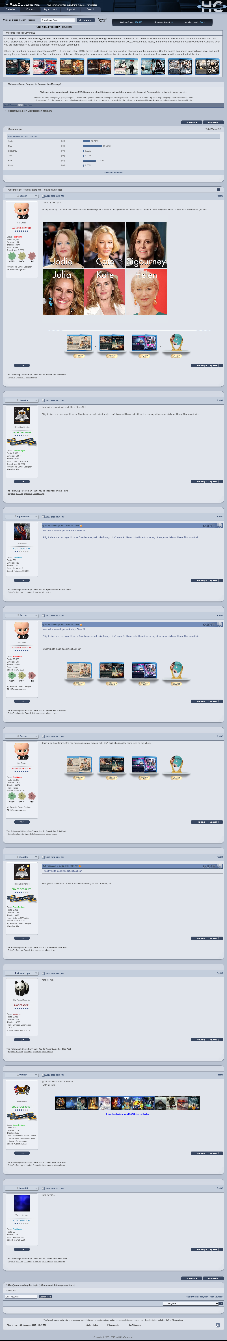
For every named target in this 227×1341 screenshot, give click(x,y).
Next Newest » (216, 1297)
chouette (23, 400)
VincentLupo (31, 377)
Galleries (10, 9)
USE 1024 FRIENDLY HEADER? (54, 27)
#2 (222, 400)
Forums (30, 9)
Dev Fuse (28, 105)
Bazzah (23, 196)
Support (70, 9)
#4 (222, 615)
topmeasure (23, 516)
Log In (23, 20)
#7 (222, 973)
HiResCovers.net (16, 111)
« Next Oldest (192, 1297)
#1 (222, 196)
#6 (222, 857)
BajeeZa (11, 377)
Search (90, 9)
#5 (222, 736)
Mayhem (47, 111)
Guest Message (10, 105)
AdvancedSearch (102, 20)
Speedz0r (20, 377)
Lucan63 (23, 1188)
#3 (222, 517)
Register (31, 20)
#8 (222, 1075)
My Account (50, 9)
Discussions (34, 111)
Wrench (23, 1074)
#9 (222, 1188)
